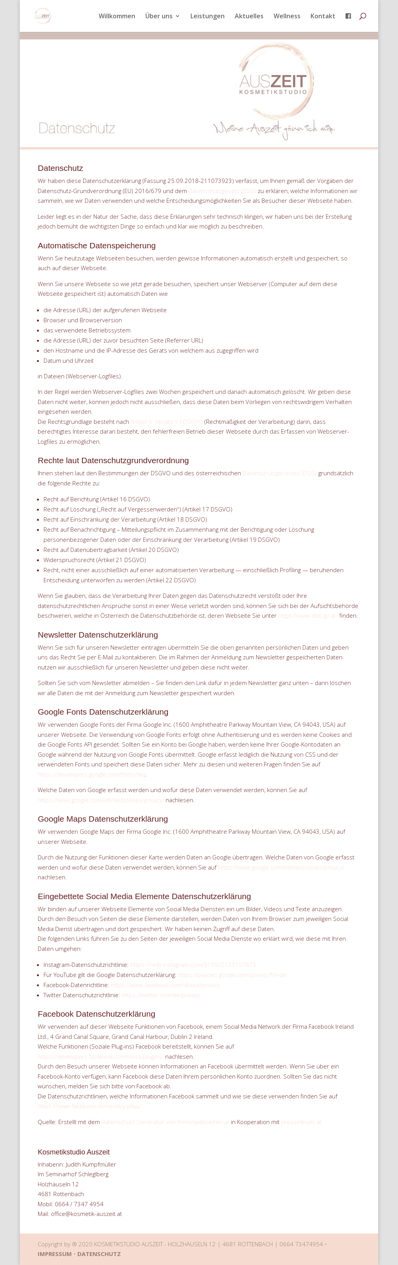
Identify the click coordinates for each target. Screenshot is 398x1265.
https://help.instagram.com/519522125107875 (193, 964)
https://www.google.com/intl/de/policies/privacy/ (101, 800)
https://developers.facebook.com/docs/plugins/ (101, 1056)
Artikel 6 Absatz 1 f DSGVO (167, 421)
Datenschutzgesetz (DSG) (222, 191)
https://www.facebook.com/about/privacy (165, 985)
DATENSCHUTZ (99, 1254)
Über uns (159, 16)
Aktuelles (249, 16)
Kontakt (323, 16)
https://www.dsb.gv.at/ (308, 615)
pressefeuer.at (301, 1122)
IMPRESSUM (55, 1254)
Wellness (287, 16)
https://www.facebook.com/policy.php (88, 1106)
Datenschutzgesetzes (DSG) (280, 473)
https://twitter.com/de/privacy (161, 995)
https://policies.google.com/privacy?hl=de (232, 975)
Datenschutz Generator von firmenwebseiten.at (165, 1122)
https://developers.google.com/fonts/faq (91, 774)
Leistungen (207, 16)
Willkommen (117, 16)
